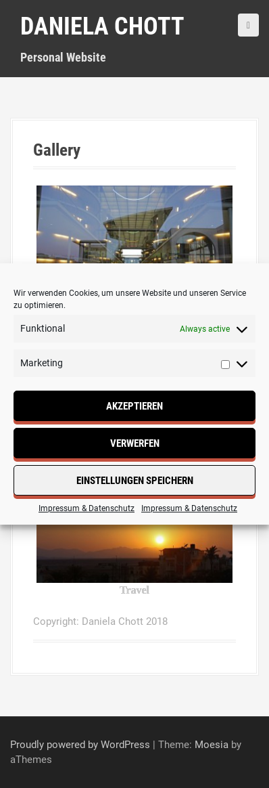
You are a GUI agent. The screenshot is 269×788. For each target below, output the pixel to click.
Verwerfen (135, 443)
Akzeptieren (134, 406)
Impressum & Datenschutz (86, 508)
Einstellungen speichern (134, 481)
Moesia (211, 745)
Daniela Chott (102, 26)
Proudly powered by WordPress (80, 745)
